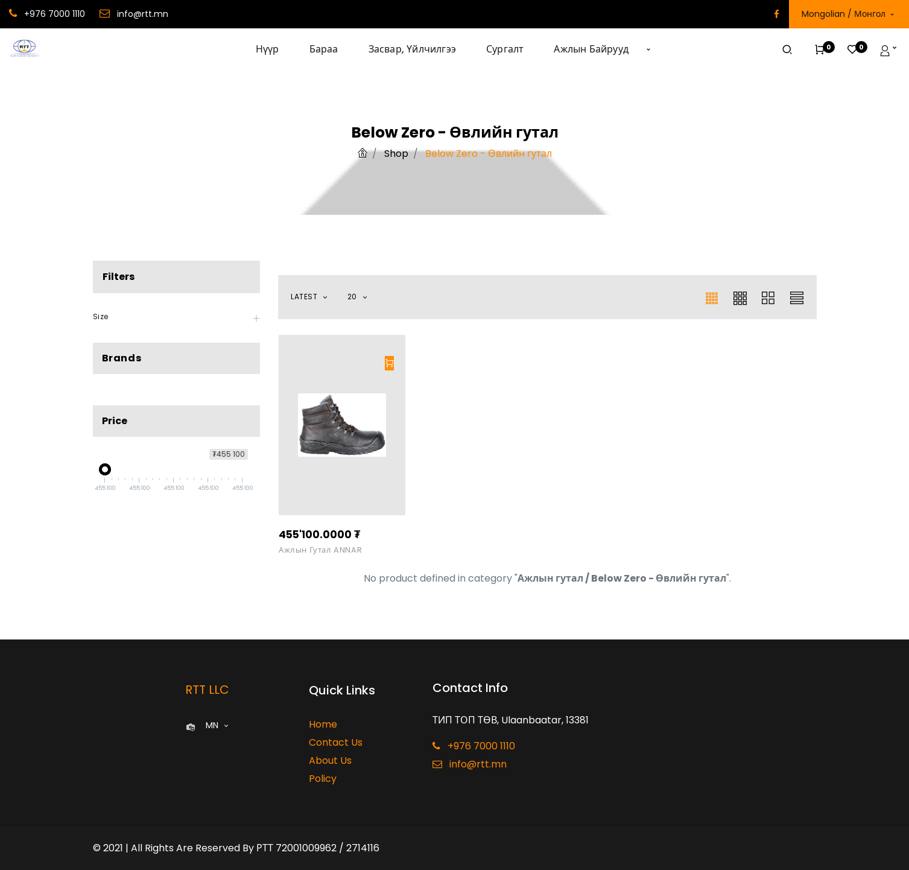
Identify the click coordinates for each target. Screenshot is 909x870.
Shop (396, 153)
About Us (330, 760)
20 (353, 296)
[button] (648, 49)
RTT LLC (207, 689)
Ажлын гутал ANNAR (320, 550)
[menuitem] (275, 49)
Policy (323, 779)
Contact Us (336, 742)
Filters (119, 277)
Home (323, 724)
